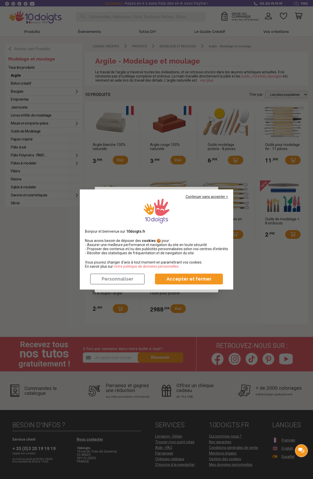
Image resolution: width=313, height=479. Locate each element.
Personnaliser (117, 279)
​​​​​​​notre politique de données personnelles (146, 266)
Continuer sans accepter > (207, 197)
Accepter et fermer (189, 279)
